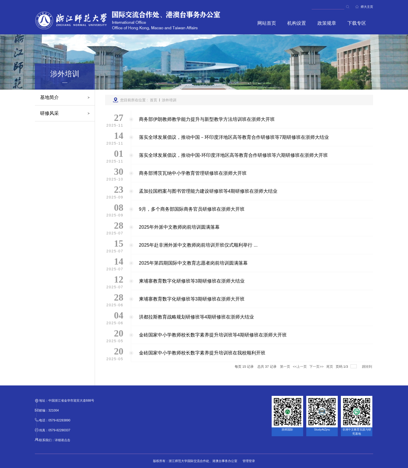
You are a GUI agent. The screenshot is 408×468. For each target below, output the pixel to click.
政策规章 (326, 23)
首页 (153, 100)
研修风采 (49, 113)
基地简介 (49, 97)
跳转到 (367, 367)
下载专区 (356, 23)
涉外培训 (169, 100)
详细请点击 (62, 440)
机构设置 (296, 23)
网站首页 (266, 23)
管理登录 (249, 461)
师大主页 (367, 7)
